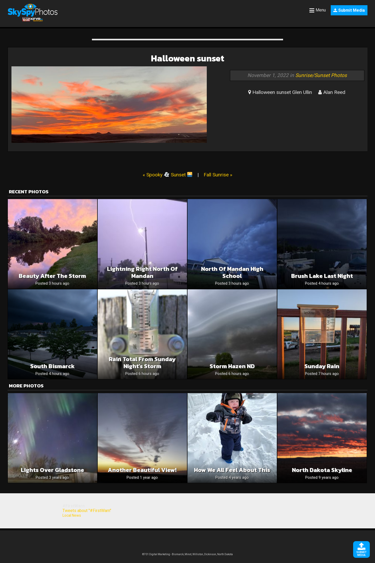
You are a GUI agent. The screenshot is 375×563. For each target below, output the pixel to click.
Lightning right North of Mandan (142, 272)
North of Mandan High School (232, 272)
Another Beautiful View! (142, 470)
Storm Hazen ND (232, 366)
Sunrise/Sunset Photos (321, 75)
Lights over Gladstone (52, 470)
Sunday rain (321, 366)
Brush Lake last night (322, 275)
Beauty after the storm (52, 275)
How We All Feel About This (232, 470)
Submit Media (349, 10)
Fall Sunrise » (218, 175)
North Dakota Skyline (322, 470)
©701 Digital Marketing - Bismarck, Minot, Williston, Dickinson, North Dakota (187, 554)
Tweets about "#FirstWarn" (87, 510)
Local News (72, 515)
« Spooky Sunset (167, 175)
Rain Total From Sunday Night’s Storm (142, 363)
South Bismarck (52, 366)
